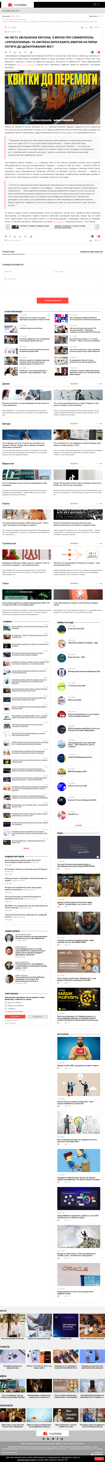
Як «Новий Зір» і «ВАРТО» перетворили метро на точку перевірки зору (30, 635)
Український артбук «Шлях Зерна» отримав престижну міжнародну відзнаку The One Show (29, 689)
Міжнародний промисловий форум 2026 (84, 671)
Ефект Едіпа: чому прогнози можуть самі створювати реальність (13, 1425)
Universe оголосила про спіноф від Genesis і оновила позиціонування (29, 760)
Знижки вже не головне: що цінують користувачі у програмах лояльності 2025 (34, 318)
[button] (101, 383)
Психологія (6, 1405)
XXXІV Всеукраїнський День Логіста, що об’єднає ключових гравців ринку (84, 729)
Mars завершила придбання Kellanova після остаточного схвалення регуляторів (85, 318)
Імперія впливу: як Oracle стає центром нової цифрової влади (75, 1292)
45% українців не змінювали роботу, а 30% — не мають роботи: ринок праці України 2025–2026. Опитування (29, 716)
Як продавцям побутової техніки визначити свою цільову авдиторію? (83, 360)
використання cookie (26, 1460)
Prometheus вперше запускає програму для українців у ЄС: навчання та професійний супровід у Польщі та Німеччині (30, 787)
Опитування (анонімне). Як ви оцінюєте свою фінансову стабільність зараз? (24, 998)
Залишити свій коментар (91, 251)
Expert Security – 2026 (76, 657)
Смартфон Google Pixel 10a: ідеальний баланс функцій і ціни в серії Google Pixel (92, 1366)
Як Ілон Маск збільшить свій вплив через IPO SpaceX (26, 869)
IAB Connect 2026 (74, 699)
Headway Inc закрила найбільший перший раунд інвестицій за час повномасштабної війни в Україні (85, 372)
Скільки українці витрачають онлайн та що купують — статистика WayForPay (29, 671)
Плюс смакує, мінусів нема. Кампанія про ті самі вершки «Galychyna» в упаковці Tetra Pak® (76, 979)
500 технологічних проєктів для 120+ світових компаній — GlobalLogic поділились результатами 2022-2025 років (85, 329)
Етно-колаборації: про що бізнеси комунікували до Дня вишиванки (30, 626)
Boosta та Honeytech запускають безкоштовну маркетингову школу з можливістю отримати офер (28, 769)
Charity (84, 27)
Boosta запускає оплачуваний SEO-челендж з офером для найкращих (30, 823)
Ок (99, 1459)
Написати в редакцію (14, 240)
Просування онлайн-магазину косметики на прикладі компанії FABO (34, 350)
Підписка (101, 5)
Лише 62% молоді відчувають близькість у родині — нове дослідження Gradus (29, 733)
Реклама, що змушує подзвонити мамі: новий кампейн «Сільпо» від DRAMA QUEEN (75, 941)
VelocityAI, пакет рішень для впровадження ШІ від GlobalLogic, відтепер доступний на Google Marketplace (30, 796)
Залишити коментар (52, 300)
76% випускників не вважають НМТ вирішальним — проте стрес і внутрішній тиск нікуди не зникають (28, 751)
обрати (37, 162)
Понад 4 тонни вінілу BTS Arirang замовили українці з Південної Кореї (29, 707)
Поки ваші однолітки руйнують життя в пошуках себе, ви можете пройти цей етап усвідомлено (92, 1425)
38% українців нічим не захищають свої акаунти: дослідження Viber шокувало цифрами (28, 653)
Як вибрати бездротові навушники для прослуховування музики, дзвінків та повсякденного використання (12, 1366)
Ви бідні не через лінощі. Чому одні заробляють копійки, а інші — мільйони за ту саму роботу (76, 1254)
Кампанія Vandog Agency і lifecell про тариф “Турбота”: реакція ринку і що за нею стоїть (30, 814)
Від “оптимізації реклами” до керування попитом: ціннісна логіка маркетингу (77, 1140)
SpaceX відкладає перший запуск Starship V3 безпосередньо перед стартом (23, 861)
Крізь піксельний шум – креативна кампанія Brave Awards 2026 (28, 841)
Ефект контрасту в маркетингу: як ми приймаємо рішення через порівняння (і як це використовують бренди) (39, 1425)
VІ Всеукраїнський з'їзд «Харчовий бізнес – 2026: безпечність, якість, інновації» (81, 744)
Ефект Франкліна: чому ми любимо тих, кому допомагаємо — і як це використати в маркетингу (65, 1425)
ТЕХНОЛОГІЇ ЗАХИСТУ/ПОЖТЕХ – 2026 (83, 642)
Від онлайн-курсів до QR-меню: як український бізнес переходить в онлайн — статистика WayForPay (29, 778)
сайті (46, 127)
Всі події (79, 825)
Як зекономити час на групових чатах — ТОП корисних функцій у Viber (30, 805)
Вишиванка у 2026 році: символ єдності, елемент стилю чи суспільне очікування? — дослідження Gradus (30, 662)
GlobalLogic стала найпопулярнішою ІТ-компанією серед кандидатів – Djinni (33, 371)
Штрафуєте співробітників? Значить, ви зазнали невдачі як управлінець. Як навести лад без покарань (78, 1178)
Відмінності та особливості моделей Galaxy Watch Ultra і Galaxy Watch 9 (66, 1366)
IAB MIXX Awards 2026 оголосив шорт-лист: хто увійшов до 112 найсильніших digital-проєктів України (30, 742)
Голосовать (15, 1016)
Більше (26, 848)
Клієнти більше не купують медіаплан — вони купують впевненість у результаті (75, 1102)
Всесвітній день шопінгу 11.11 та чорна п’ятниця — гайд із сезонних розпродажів (85, 339)
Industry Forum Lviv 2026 (77, 785)
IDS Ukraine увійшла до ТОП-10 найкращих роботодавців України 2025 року (34, 339)
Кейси (3, 1375)
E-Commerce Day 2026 (76, 685)
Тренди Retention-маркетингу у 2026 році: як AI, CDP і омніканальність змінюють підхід (78, 1216)
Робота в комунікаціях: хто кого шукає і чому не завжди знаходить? (84, 714)
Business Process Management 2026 (82, 799)
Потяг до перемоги (26, 64)
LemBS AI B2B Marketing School (80, 757)
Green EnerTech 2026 (76, 628)
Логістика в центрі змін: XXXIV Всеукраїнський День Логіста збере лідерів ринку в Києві (29, 698)
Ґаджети (5, 1346)
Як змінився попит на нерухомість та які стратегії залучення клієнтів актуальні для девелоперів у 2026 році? (29, 832)
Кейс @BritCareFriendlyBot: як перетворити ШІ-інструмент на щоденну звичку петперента (92, 1396)
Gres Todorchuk (58, 221)
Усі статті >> (74, 383)
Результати (37, 1016)
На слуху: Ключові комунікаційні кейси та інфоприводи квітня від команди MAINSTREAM (75, 865)
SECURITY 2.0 (73, 814)
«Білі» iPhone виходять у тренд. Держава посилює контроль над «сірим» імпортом (85, 350)
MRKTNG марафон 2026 (77, 771)
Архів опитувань (10, 1022)
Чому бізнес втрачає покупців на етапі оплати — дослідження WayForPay (28, 724)
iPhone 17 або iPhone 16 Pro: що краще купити (39, 1366)
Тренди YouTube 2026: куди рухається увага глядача (78, 1065)
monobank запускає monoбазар (30, 328)
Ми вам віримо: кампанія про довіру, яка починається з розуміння (30, 644)
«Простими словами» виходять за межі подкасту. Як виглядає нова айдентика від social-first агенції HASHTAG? (29, 680)
